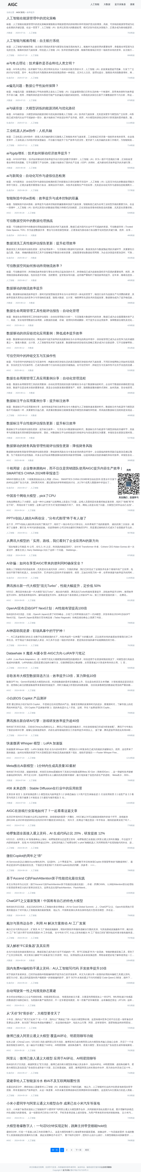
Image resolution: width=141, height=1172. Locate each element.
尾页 (87, 1150)
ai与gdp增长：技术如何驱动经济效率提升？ (38, 153)
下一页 (78, 1150)
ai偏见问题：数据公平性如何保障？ (32, 86)
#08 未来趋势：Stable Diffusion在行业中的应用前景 (44, 788)
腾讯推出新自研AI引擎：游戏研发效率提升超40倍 (42, 721)
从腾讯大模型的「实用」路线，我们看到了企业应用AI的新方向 (52, 541)
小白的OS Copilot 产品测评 (26, 698)
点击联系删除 (106, 1167)
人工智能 (94, 4)
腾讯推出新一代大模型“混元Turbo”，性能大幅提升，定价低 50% (53, 586)
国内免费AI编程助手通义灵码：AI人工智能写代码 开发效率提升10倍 (56, 968)
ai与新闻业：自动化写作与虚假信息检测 (35, 176)
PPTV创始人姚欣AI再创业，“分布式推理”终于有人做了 (46, 518)
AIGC (8, 213)
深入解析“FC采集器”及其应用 (27, 946)
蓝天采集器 (120, 4)
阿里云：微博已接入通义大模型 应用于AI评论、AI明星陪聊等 (51, 1058)
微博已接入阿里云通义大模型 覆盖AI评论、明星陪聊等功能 (49, 1036)
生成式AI (10, 78)
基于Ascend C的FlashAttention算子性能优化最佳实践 (45, 878)
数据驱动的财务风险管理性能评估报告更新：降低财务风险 (49, 446)
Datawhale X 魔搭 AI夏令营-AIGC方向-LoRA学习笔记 (45, 653)
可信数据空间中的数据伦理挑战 (29, 221)
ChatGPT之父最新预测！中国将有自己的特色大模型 (44, 901)
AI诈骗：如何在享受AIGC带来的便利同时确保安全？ (45, 563)
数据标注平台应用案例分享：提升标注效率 (37, 401)
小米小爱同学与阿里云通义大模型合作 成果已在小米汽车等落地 (53, 1103)
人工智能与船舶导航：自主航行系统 (32, 41)
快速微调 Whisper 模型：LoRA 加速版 (34, 743)
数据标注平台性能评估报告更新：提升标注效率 (41, 423)
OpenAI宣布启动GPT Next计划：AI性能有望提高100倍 (46, 608)
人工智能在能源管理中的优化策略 (31, 18)
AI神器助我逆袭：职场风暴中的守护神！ (36, 631)
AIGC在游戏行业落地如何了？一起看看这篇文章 (41, 811)
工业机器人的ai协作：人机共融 (29, 131)
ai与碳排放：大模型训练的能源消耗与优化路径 (40, 108)
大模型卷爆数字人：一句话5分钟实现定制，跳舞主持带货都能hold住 (56, 1126)
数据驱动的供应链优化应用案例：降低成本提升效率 (44, 333)
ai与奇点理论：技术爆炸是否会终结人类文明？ (40, 63)
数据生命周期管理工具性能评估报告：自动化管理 (42, 311)
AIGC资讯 (20, 12)
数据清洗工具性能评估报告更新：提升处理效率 (41, 243)
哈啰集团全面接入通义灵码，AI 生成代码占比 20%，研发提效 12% (55, 833)
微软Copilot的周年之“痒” (24, 856)
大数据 (107, 4)
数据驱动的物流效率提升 (24, 288)
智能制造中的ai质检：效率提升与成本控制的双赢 (42, 198)
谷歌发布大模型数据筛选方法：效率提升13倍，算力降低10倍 (51, 676)
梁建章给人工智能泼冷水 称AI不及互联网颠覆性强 (43, 1081)
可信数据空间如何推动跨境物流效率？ (34, 266)
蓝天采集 (66, 1170)
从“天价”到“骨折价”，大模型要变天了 (33, 1013)
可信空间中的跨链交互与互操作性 (31, 356)
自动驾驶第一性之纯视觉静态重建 (31, 991)
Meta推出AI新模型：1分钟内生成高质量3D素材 (41, 766)
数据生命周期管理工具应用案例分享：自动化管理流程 (46, 378)
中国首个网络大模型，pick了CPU (31, 496)
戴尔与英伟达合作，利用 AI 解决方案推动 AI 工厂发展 (46, 923)
